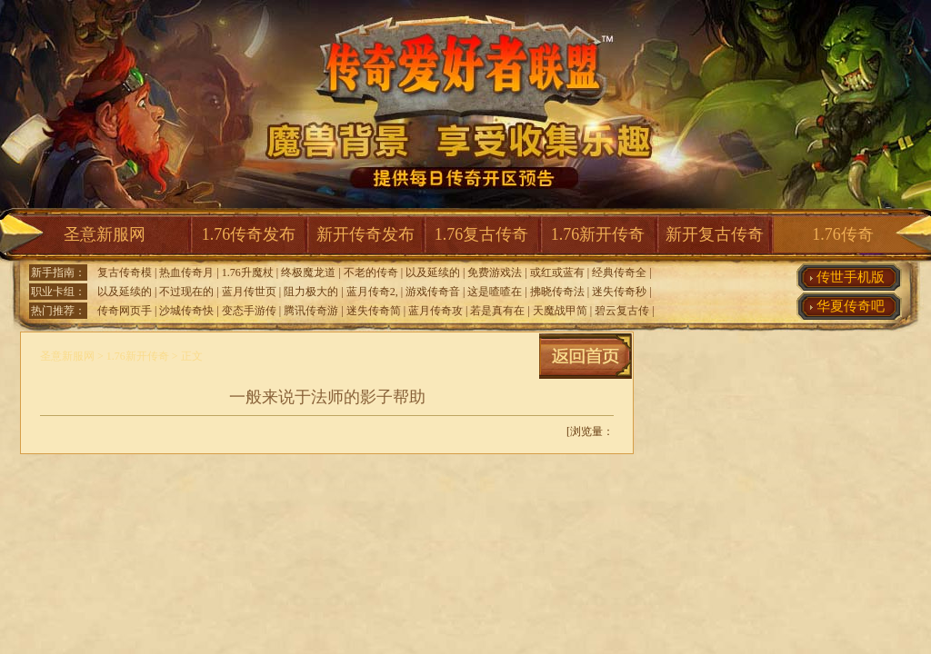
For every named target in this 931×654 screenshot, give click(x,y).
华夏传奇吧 (850, 306)
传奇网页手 (124, 310)
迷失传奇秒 (619, 291)
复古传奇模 (124, 272)
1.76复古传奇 (482, 234)
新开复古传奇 (715, 234)
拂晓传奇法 (557, 291)
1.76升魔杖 (248, 272)
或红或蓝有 (557, 272)
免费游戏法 (494, 272)
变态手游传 (249, 310)
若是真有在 (497, 310)
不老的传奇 (371, 272)
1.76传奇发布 (249, 234)
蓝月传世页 (249, 291)
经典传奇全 (619, 272)
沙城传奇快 (186, 310)
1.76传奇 (843, 234)
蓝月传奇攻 (435, 310)
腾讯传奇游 (311, 310)
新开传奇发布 (365, 234)
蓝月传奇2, (372, 291)
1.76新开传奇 (598, 234)
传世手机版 (850, 277)
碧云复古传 (622, 310)
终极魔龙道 (308, 272)
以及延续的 (432, 272)
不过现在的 (186, 291)
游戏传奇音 (432, 291)
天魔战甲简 (560, 310)
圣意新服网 (104, 234)
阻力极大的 (311, 291)
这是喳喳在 (494, 291)
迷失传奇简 (373, 310)
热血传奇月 (186, 272)
